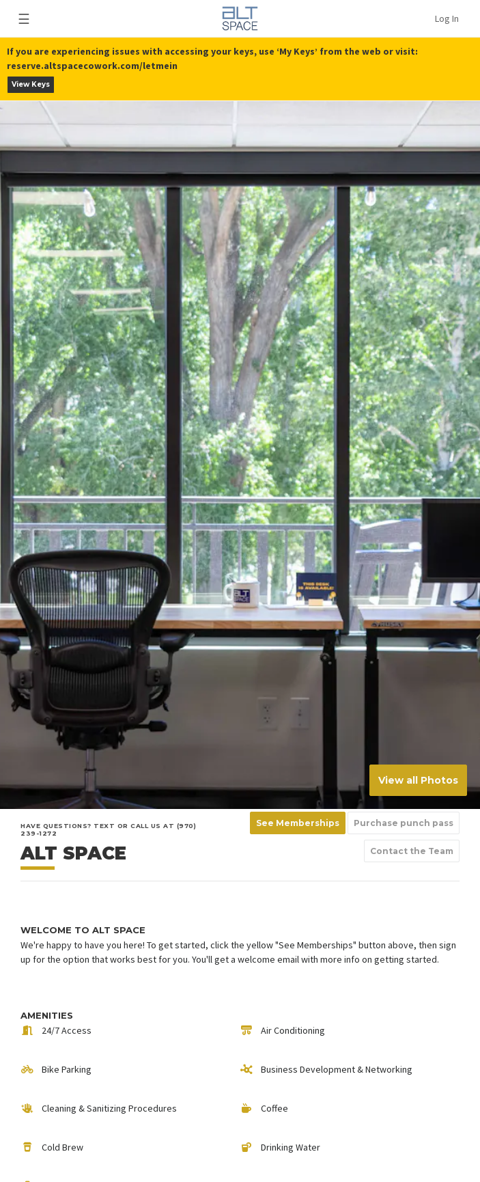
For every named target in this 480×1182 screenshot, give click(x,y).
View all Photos (418, 780)
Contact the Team (411, 851)
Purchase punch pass (403, 823)
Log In (447, 18)
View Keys (31, 84)
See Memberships (297, 823)
